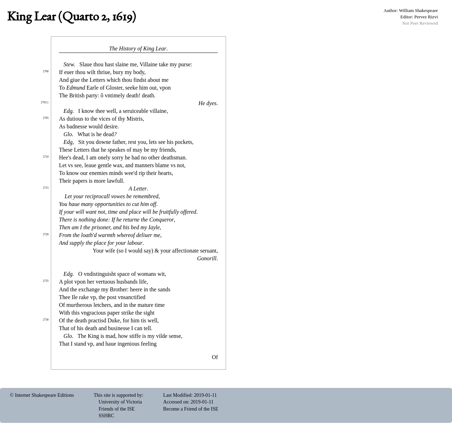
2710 (46, 156)
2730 (46, 319)
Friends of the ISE (117, 409)
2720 (46, 234)
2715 (46, 187)
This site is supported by (118, 395)
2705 (46, 118)
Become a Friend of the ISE (190, 409)
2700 (46, 71)
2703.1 (45, 102)
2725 (46, 281)
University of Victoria (120, 402)
